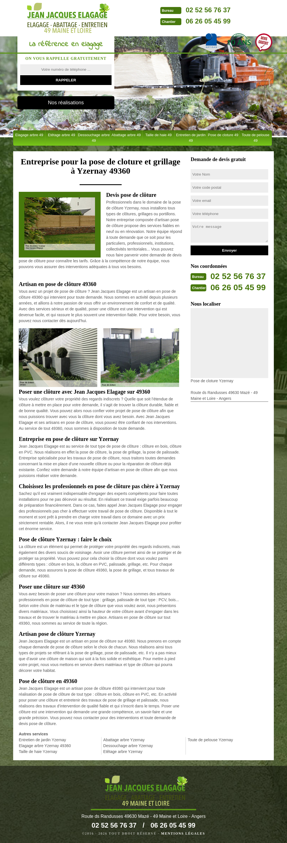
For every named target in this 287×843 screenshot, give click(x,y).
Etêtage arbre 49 (61, 135)
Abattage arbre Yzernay (124, 740)
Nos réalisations (66, 102)
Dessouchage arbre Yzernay (128, 745)
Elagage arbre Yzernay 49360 (45, 745)
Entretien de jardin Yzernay (42, 740)
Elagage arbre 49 (29, 135)
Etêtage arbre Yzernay (122, 751)
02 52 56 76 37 (204, 10)
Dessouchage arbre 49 (94, 138)
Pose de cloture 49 (223, 135)
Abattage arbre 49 (126, 135)
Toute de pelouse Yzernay (210, 740)
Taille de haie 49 (158, 135)
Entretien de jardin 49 (191, 138)
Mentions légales (183, 833)
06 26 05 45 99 (204, 21)
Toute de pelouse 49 (255, 138)
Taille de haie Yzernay (38, 751)
